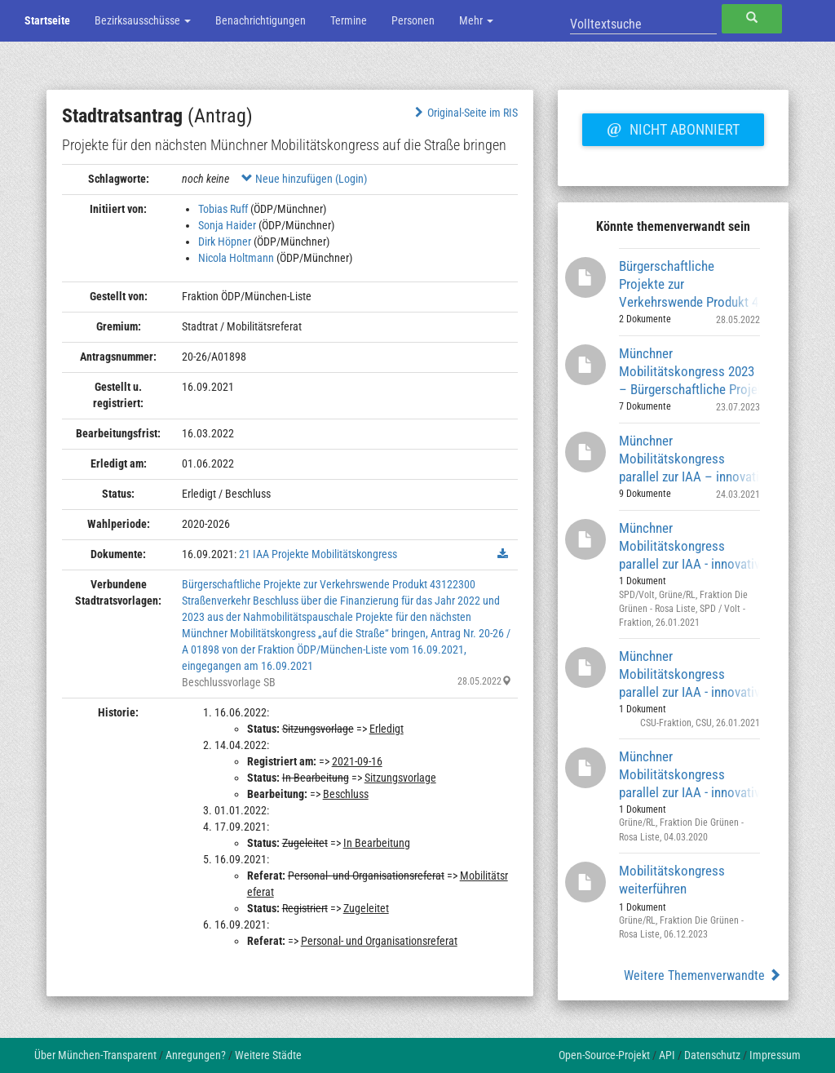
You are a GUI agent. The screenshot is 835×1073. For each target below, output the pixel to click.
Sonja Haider (227, 225)
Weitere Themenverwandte (702, 975)
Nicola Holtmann (236, 257)
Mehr (476, 20)
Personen (413, 20)
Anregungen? (196, 1055)
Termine (348, 20)
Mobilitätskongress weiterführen (672, 879)
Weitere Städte (268, 1055)
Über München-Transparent (95, 1055)
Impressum (775, 1055)
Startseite (47, 20)
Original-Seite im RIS (464, 112)
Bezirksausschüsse (143, 20)
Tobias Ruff (223, 208)
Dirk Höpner (224, 241)
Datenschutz (712, 1055)
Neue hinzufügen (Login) (304, 178)
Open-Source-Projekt (604, 1055)
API (667, 1055)
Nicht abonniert (673, 127)
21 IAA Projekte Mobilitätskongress (318, 554)
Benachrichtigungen (260, 20)
